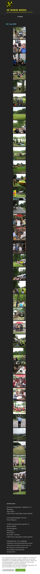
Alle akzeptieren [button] (20, 570)
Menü (20, 16)
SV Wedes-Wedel (17, 10)
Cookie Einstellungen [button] (8, 570)
